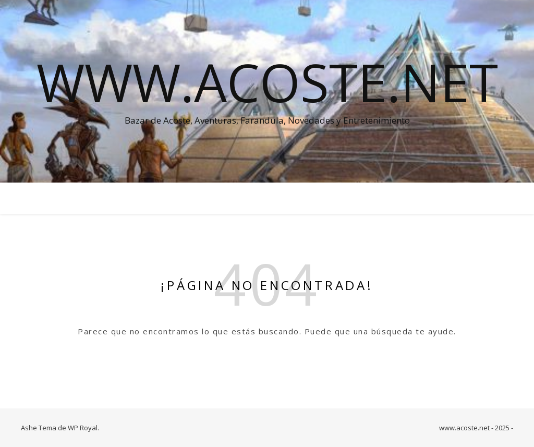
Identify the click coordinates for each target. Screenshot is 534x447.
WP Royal (83, 427)
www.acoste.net (267, 82)
